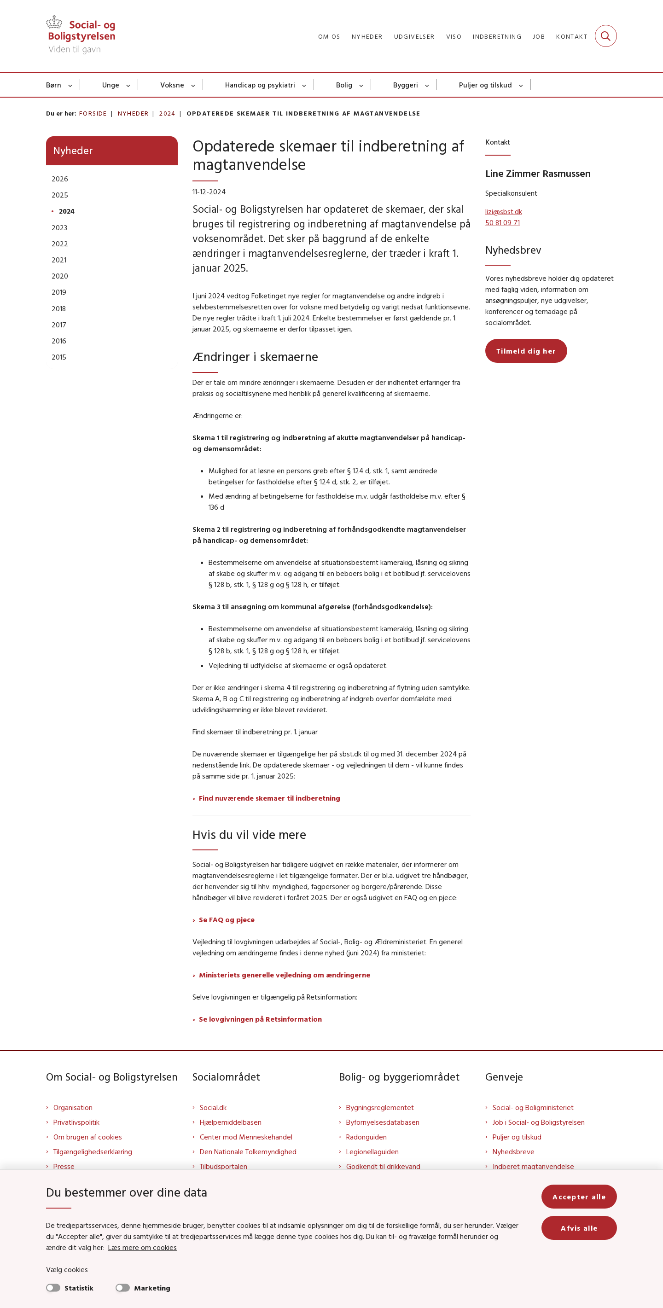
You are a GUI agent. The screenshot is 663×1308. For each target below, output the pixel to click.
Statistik (78, 1287)
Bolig (344, 84)
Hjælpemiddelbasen (231, 1122)
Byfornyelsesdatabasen (382, 1122)
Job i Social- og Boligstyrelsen (539, 1122)
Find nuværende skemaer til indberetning (269, 797)
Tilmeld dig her (526, 350)
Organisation (73, 1107)
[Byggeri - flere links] (427, 84)
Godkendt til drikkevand (383, 1166)
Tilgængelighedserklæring (92, 1151)
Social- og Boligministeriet (533, 1107)
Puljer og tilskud (485, 84)
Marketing (152, 1287)
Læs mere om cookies (142, 1247)
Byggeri (405, 84)
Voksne (172, 84)
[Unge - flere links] (128, 84)
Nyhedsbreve (514, 1151)
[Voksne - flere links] (193, 84)
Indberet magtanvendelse (533, 1166)
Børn (53, 84)
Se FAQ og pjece (227, 919)
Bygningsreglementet (380, 1107)
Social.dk (213, 1107)
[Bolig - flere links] (361, 84)
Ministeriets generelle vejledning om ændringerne (284, 974)
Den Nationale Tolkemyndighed (248, 1151)
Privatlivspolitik (76, 1122)
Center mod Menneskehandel (246, 1136)
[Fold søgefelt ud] (606, 36)
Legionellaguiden (372, 1151)
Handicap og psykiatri (260, 84)
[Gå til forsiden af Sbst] (80, 36)
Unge (110, 84)
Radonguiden (366, 1136)
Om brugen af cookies (87, 1136)
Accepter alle (579, 1196)
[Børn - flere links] (70, 84)
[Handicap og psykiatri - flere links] (304, 84)
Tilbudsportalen (223, 1166)
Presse (64, 1166)
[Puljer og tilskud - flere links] (521, 84)
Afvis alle (579, 1227)
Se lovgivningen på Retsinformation (260, 1018)
